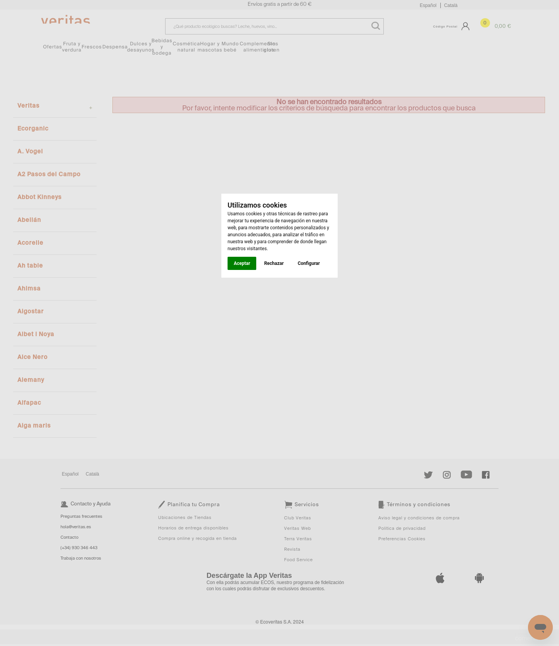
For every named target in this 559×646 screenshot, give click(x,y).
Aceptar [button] (242, 263)
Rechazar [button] (273, 263)
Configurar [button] (309, 263)
